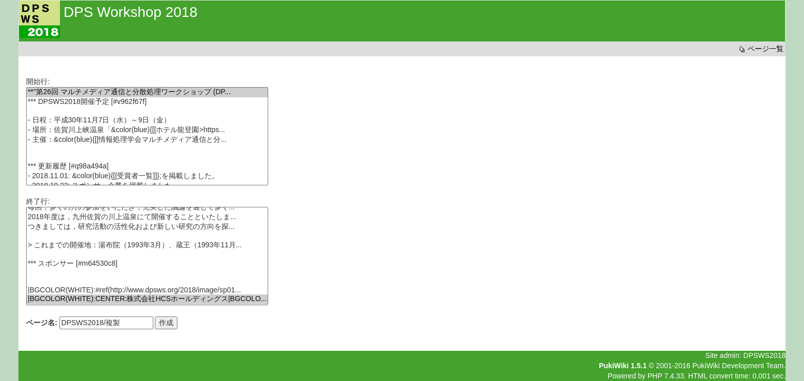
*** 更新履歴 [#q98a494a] (147, 167)
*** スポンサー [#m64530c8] (147, 264)
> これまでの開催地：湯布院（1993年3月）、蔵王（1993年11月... (147, 245)
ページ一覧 (760, 49)
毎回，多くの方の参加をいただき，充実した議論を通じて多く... (147, 208)
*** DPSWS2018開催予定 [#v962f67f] (147, 102)
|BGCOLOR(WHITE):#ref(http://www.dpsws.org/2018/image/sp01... (147, 290)
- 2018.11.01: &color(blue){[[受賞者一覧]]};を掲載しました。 (147, 176)
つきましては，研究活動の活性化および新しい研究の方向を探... (147, 227)
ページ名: (41, 323)
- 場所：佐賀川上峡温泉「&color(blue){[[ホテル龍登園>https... (147, 130)
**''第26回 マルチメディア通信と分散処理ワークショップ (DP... (147, 92)
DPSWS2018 (764, 355)
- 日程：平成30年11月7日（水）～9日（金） (147, 120)
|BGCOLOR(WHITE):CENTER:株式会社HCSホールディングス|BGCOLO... (147, 299)
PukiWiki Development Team (737, 366)
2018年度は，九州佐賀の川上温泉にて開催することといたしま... (147, 217)
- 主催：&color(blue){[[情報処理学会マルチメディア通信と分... (147, 140)
